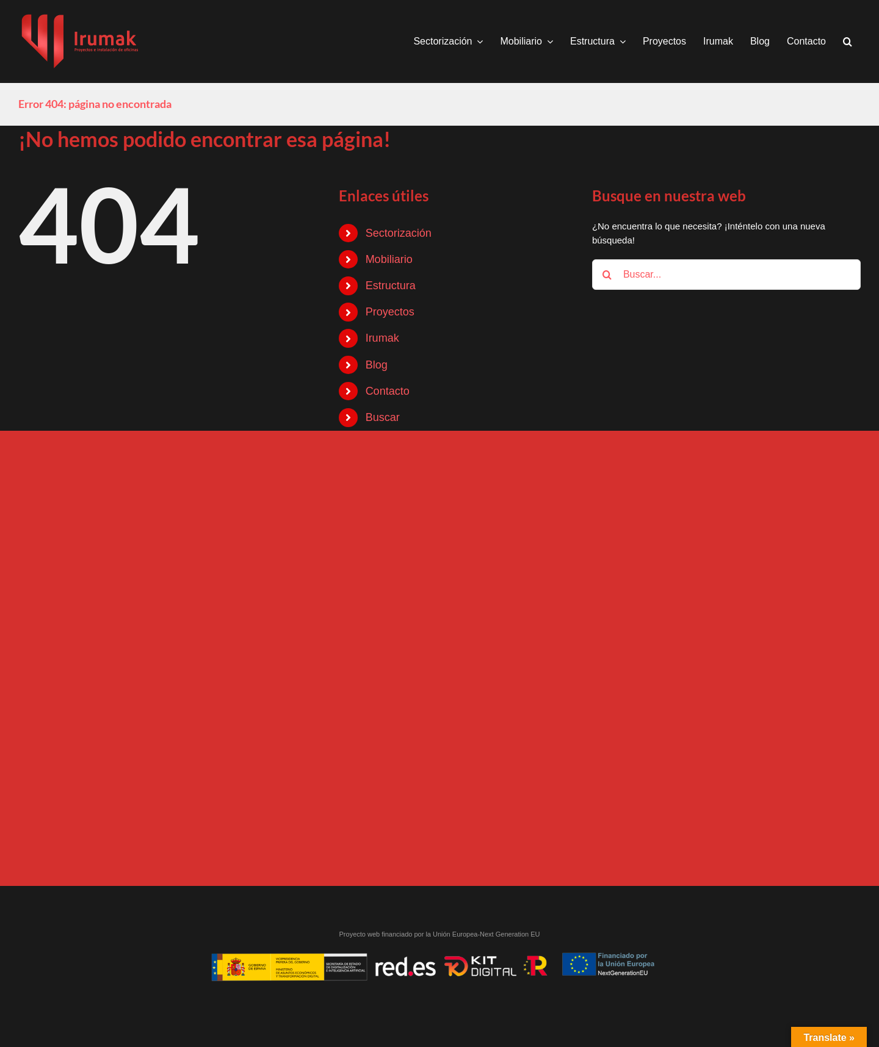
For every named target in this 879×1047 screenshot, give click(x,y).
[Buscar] (607, 274)
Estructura (391, 285)
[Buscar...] (726, 274)
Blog (377, 365)
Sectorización (399, 233)
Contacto (388, 391)
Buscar (383, 417)
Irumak (382, 338)
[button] (847, 41)
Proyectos (390, 312)
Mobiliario (389, 259)
